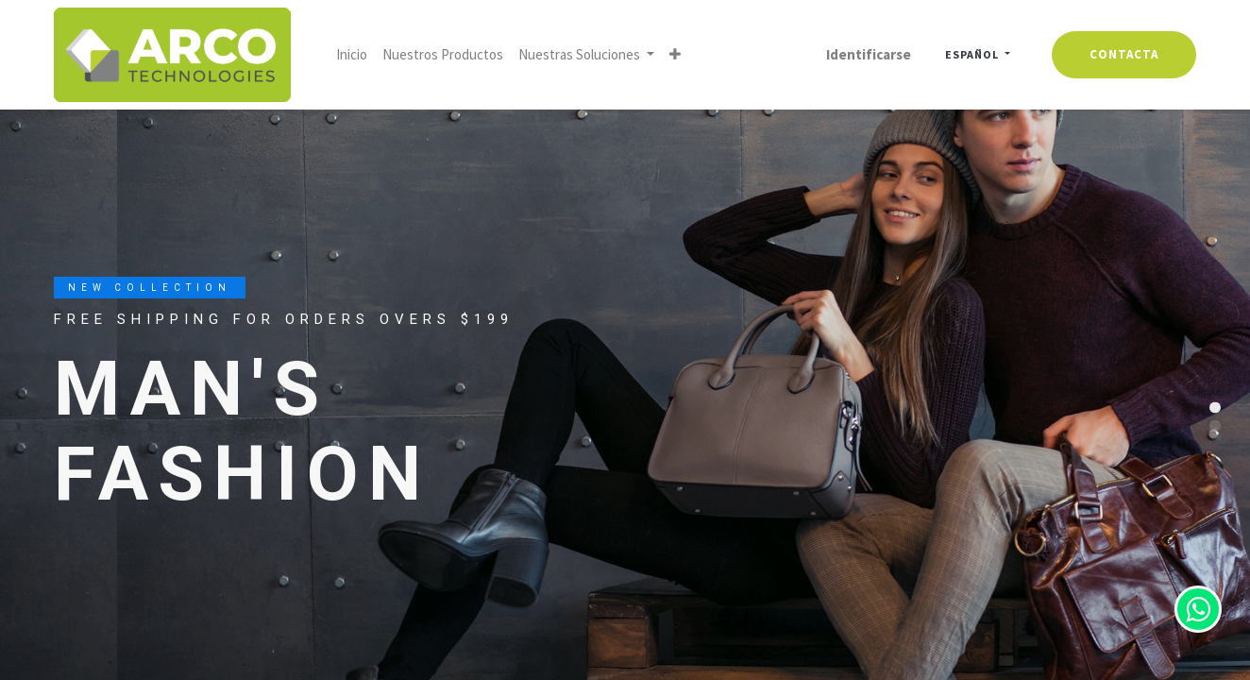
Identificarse (868, 54)
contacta (1124, 54)
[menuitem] (352, 55)
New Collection (149, 287)
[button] (675, 55)
